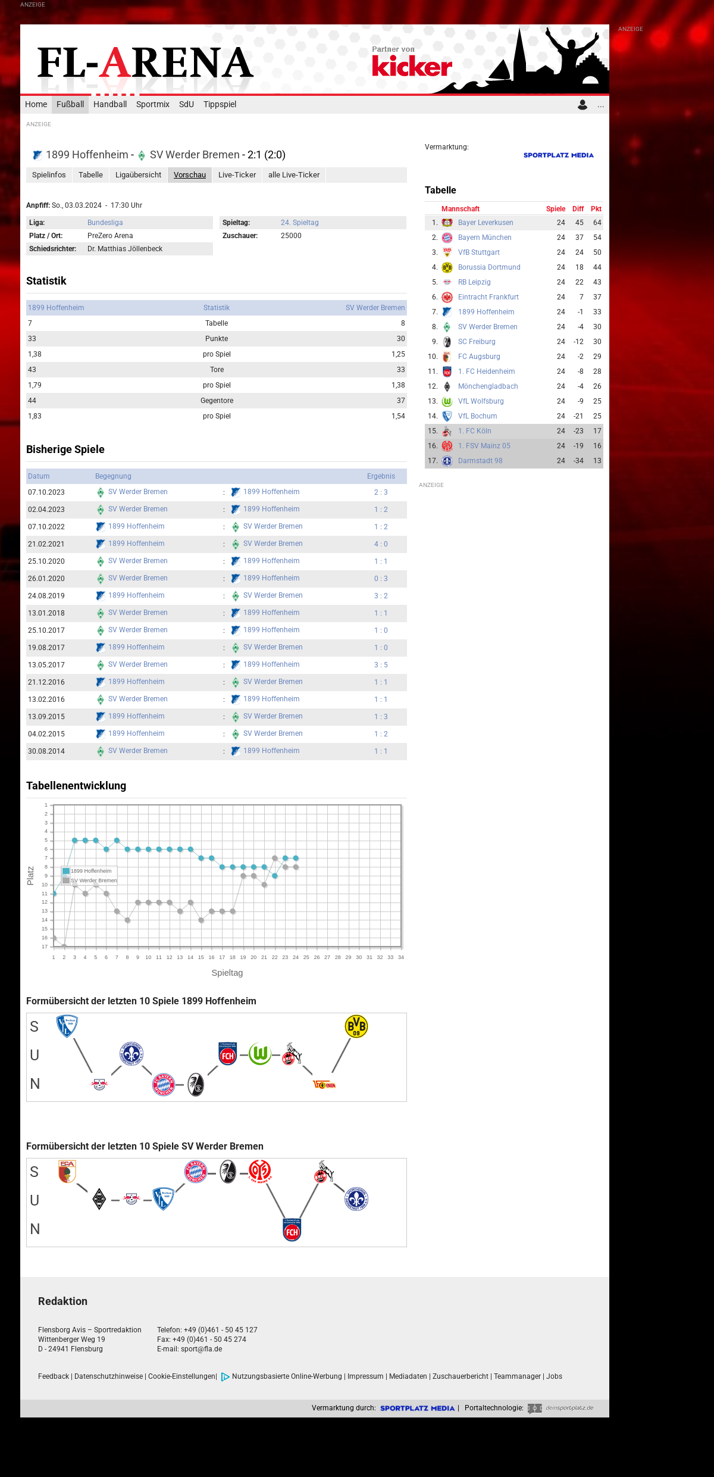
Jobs (554, 1376)
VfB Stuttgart (479, 252)
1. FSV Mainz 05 (484, 446)
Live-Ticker (237, 174)
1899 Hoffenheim (81, 154)
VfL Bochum (477, 416)
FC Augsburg (479, 356)
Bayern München (485, 237)
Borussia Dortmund (489, 267)
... (601, 104)
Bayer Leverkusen (485, 222)
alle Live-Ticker (294, 174)
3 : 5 (381, 665)
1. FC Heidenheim (486, 371)
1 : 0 (381, 630)
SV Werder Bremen (189, 154)
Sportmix (153, 104)
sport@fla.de (201, 1349)
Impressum (365, 1376)
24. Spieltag (300, 222)
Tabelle (91, 174)
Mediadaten (408, 1376)
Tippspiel (219, 104)
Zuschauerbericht (460, 1376)
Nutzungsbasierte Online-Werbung (281, 1376)
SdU (186, 104)
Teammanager (517, 1376)
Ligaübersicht (138, 174)
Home (36, 104)
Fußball (70, 104)
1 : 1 (381, 561)
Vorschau (190, 174)
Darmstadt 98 (480, 461)
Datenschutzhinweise (108, 1376)
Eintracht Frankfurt (488, 297)
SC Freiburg (477, 342)
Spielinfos (49, 174)
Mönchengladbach (488, 386)
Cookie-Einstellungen (181, 1376)
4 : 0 (381, 544)
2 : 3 (381, 492)
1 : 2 (381, 509)
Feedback (53, 1376)
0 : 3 (381, 578)
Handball (110, 104)
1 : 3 (381, 717)
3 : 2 (381, 596)
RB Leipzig (474, 282)
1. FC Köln (474, 431)
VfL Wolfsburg (481, 401)
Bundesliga (105, 222)
